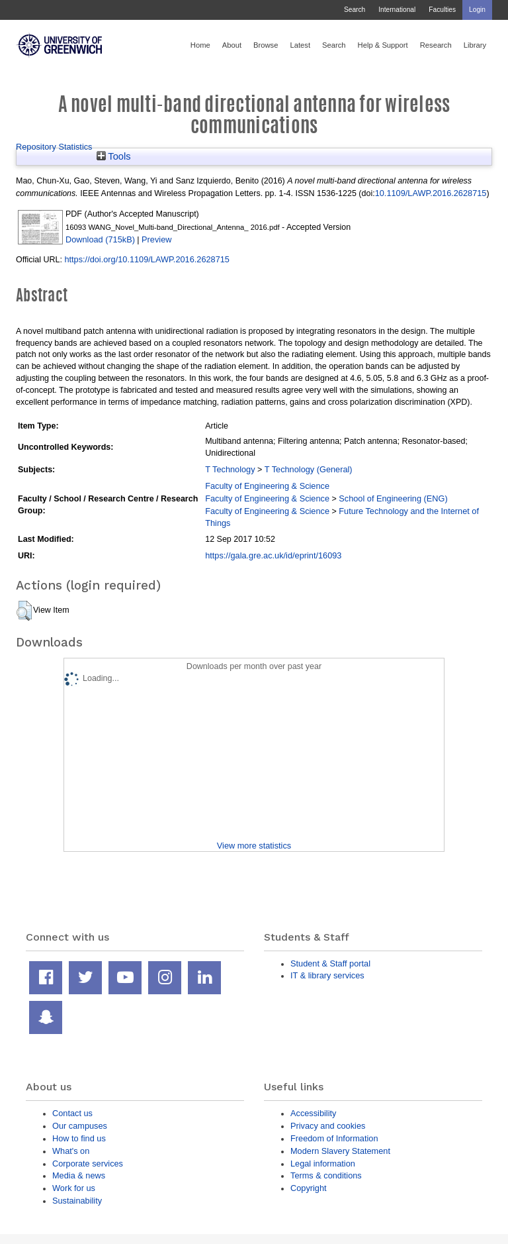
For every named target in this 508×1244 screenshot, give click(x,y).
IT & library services (327, 975)
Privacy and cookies (327, 1126)
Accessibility (313, 1113)
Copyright (308, 1188)
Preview (156, 239)
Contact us (72, 1113)
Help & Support (383, 45)
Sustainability (77, 1201)
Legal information (322, 1163)
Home (200, 45)
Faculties (442, 9)
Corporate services (87, 1163)
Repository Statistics (54, 147)
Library (475, 45)
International (396, 9)
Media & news (78, 1175)
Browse (265, 45)
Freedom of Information (334, 1138)
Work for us (73, 1188)
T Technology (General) (309, 469)
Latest (300, 45)
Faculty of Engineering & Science (267, 486)
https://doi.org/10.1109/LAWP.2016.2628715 (147, 259)
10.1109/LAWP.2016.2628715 (431, 193)
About (231, 45)
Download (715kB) (100, 239)
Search (354, 9)
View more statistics (254, 846)
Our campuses (79, 1126)
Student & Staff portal (330, 963)
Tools (114, 156)
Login (477, 9)
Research (436, 45)
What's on (70, 1151)
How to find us (79, 1138)
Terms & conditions (326, 1175)
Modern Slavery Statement (340, 1151)
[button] (24, 611)
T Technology (230, 469)
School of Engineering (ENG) (393, 498)
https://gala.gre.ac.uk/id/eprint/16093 (273, 555)
